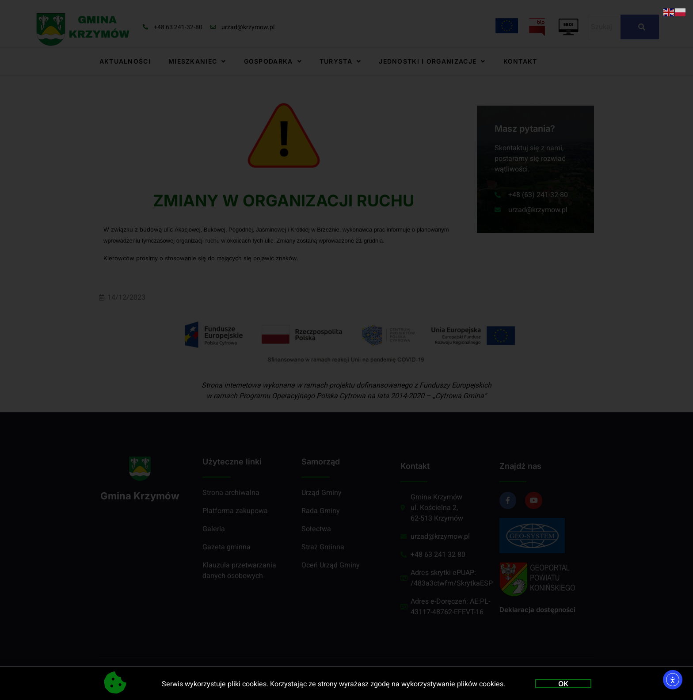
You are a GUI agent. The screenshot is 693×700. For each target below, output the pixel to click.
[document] (346, 350)
